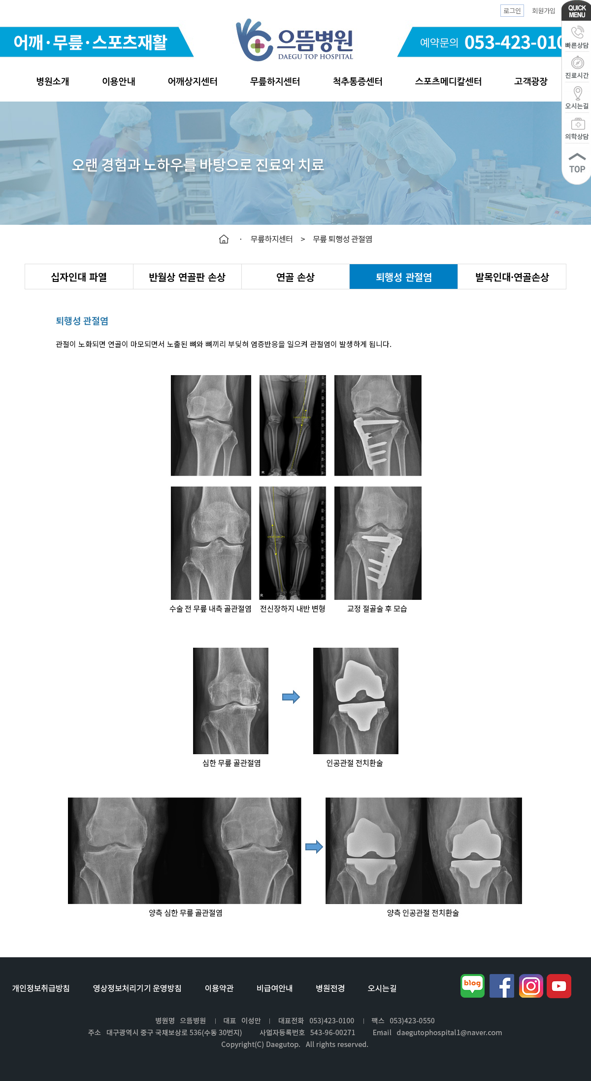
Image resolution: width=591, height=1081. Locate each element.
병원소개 (52, 81)
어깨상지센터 (192, 81)
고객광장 (531, 81)
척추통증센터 (357, 81)
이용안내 (118, 81)
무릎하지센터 (275, 81)
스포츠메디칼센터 (448, 81)
